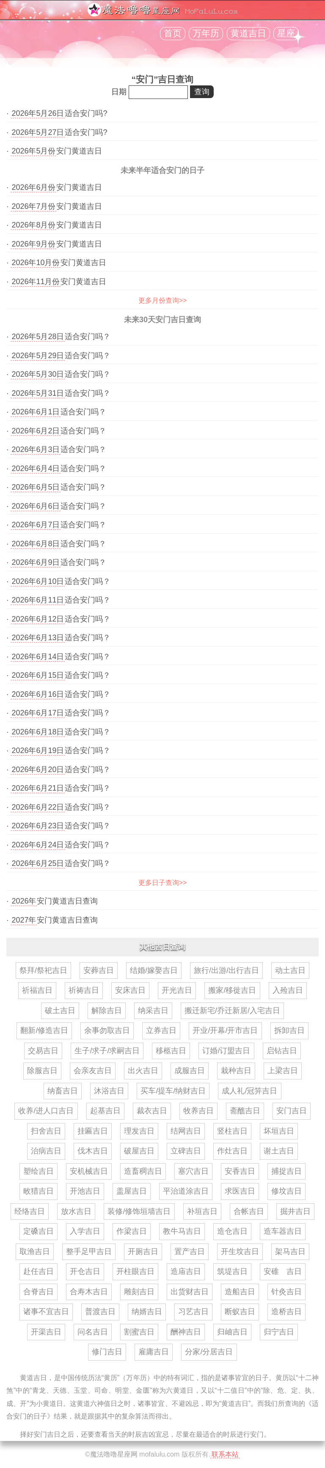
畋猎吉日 (38, 1191)
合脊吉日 (38, 1291)
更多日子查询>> (162, 882)
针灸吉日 (286, 1291)
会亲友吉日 (93, 1070)
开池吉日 (85, 1191)
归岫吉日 (232, 1332)
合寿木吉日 (89, 1291)
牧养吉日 (198, 1110)
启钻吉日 (282, 1050)
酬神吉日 (186, 1332)
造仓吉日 (232, 1231)
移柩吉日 (171, 1050)
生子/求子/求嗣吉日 (107, 1050)
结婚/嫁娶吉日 (154, 970)
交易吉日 (43, 1050)
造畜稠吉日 (143, 1171)
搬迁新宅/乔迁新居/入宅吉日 (232, 1010)
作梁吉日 (131, 1231)
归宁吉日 (279, 1332)
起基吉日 (105, 1110)
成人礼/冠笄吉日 (249, 1091)
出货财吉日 (190, 1291)
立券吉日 (161, 1030)
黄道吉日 (248, 33)
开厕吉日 (143, 1251)
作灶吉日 (232, 1151)
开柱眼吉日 (135, 1271)
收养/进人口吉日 (46, 1110)
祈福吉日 (37, 990)
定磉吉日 (38, 1231)
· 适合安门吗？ (58, 337)
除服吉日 (42, 1070)
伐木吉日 (92, 1151)
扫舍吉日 (46, 1131)
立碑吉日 (186, 1151)
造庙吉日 (186, 1271)
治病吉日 (46, 1151)
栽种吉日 (236, 1070)
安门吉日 (291, 1110)
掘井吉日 (295, 1211)
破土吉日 (60, 1010)
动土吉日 (290, 970)
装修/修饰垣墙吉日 (139, 1211)
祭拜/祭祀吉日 (43, 970)
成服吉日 (189, 1070)
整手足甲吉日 (89, 1251)
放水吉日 (76, 1211)
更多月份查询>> (162, 300)
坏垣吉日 (279, 1131)
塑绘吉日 (38, 1171)
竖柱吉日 (232, 1131)
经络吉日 (29, 1211)
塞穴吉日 (193, 1171)
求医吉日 (240, 1191)
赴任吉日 (38, 1271)
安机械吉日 (89, 1171)
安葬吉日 (98, 970)
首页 (173, 33)
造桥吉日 (286, 1311)
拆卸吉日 (289, 1030)
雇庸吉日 (153, 1351)
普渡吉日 (100, 1311)
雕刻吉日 (139, 1291)
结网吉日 (186, 1131)
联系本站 (225, 1454)
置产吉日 (189, 1251)
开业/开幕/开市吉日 (225, 1030)
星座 (286, 33)
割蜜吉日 (139, 1332)
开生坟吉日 (240, 1251)
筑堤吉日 (232, 1271)
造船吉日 (240, 1291)
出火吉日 (143, 1070)
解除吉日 (106, 1010)
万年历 (206, 33)
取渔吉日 (34, 1251)
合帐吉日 (249, 1211)
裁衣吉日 (152, 1110)
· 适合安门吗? (56, 113)
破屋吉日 (139, 1151)
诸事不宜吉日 (46, 1311)
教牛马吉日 (182, 1231)
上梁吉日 (282, 1070)
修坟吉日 (286, 1191)
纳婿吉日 (147, 1311)
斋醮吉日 (245, 1110)
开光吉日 (177, 990)
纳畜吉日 (62, 1091)
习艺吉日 (193, 1311)
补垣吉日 (202, 1211)
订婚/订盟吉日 (226, 1050)
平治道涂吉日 (186, 1191)
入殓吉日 (288, 990)
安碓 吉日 (283, 1271)
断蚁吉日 (240, 1311)
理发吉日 (139, 1131)
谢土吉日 (279, 1151)
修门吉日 (107, 1351)
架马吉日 (290, 1251)
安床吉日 (130, 990)
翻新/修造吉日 (44, 1030)
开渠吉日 (46, 1332)
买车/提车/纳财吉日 (173, 1091)
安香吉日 (240, 1171)
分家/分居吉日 (209, 1351)
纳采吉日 (153, 1010)
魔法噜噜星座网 (114, 1454)
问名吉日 (92, 1332)
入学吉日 (85, 1231)
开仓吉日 (85, 1271)
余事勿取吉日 (107, 1030)
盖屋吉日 (131, 1191)
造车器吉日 (283, 1231)
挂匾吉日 (92, 1131)
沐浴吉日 (109, 1091)
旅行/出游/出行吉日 (226, 970)
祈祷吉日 (84, 990)
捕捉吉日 (286, 1171)
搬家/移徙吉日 (232, 990)
